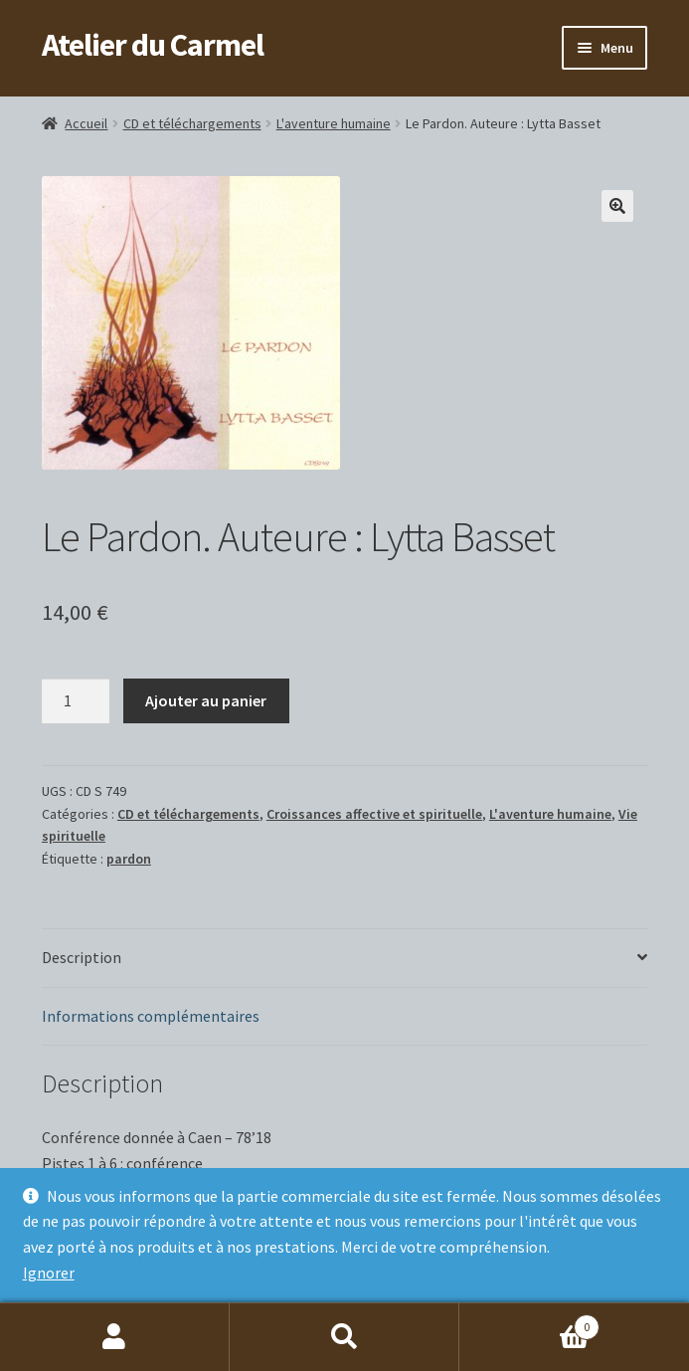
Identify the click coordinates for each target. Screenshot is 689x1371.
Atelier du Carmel (152, 45)
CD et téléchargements (192, 123)
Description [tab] (81, 957)
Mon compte (115, 1337)
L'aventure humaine (333, 123)
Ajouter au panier (205, 700)
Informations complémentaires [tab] (150, 1016)
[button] (617, 206)
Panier (529, 1322)
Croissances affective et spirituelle (374, 814)
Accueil (86, 123)
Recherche (344, 1337)
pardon (128, 859)
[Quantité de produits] (75, 701)
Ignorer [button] (49, 1272)
